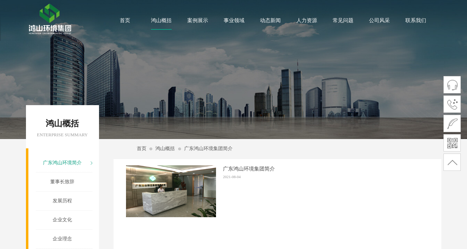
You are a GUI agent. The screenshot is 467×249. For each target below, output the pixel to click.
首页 (125, 20)
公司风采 (379, 20)
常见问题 (343, 20)
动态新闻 (270, 20)
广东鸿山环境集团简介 (208, 148)
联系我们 (415, 20)
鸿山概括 (161, 20)
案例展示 (197, 20)
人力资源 (306, 20)
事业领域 (234, 20)
